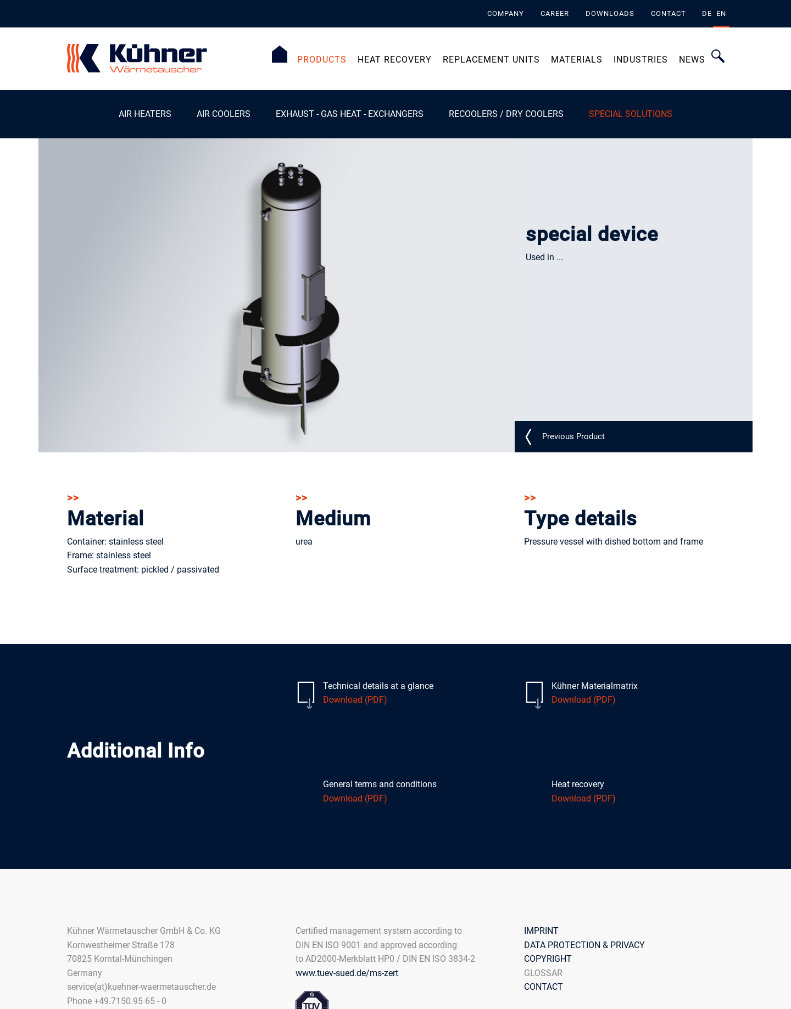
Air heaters (145, 114)
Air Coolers (223, 114)
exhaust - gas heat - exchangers (350, 114)
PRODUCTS (322, 59)
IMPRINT (541, 930)
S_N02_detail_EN (573, 436)
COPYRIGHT (548, 959)
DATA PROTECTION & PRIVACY (584, 944)
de (707, 13)
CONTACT (543, 987)
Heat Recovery (395, 59)
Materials (577, 59)
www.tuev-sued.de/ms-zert (347, 972)
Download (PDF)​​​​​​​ (355, 798)
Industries (641, 59)
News (692, 59)
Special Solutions (630, 114)
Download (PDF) (355, 699)
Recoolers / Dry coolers (506, 114)
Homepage (279, 54)
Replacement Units (491, 59)
